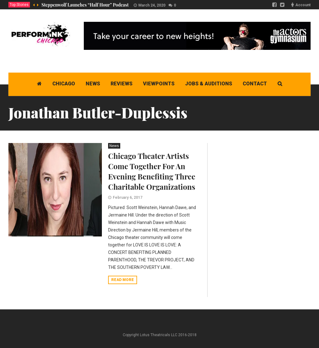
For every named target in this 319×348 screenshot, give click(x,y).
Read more (122, 280)
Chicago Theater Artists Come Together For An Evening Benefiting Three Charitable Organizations (151, 171)
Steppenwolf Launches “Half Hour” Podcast (85, 5)
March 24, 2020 (151, 5)
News (114, 146)
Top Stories (19, 4)
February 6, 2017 (127, 197)
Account (303, 5)
